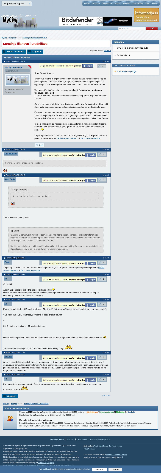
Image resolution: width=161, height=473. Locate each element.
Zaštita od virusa (115, 446)
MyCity (87, 3)
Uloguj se (96, 3)
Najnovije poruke (57, 439)
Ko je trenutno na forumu (18, 408)
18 (103, 66)
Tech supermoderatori (90, 138)
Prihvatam (99, 469)
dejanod (8, 356)
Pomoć (155, 3)
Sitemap (70, 439)
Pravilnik (126, 3)
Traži (147, 3)
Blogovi (117, 3)
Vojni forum (103, 446)
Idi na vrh (106, 396)
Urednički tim (82, 439)
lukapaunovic (10, 153)
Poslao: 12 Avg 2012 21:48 (15, 175)
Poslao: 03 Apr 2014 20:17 (15, 375)
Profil (41, 145)
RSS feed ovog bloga (126, 114)
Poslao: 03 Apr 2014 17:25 (15, 352)
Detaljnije (131, 412)
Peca (6, 262)
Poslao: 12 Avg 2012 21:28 (15, 149)
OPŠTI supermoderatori (67, 138)
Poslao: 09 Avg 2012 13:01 (15, 61)
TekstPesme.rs (89, 449)
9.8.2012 (107, 51)
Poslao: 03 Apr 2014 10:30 (15, 299)
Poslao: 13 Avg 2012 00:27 (15, 274)
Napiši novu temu (15, 51)
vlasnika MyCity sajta (46, 463)
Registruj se (107, 3)
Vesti (96, 446)
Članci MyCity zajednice (100, 439)
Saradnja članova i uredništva (34, 38)
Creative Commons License (116, 454)
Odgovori (37, 51)
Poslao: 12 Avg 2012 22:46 (15, 258)
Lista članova (138, 3)
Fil (5, 278)
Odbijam (115, 469)
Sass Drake (9, 179)
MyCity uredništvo (13, 67)
